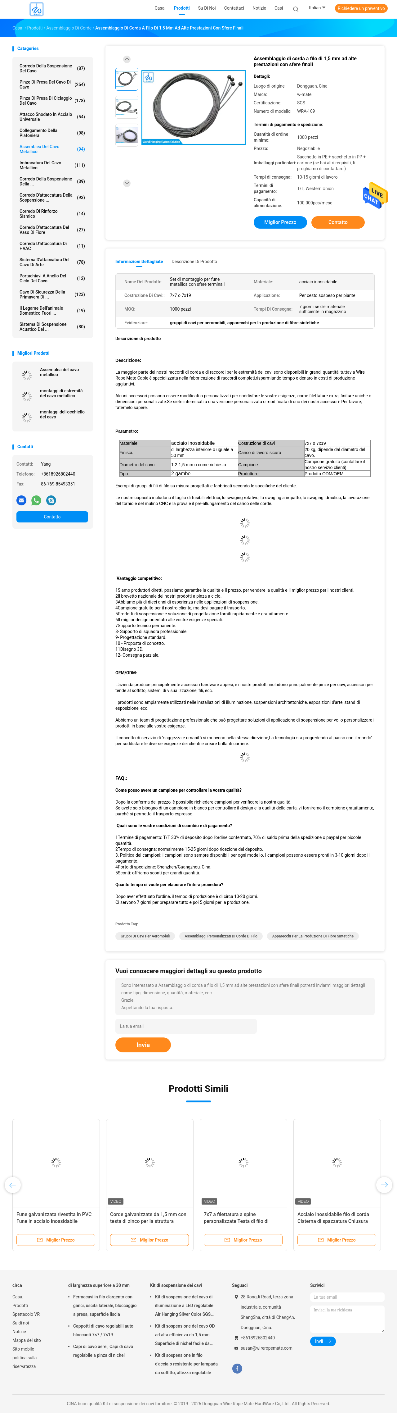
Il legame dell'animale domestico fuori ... (52, 311)
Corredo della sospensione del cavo (52, 68)
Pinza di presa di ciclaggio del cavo (52, 101)
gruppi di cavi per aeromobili (145, 936)
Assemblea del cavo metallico (52, 149)
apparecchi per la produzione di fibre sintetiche (313, 936)
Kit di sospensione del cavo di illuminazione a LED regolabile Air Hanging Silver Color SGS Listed (184, 1306)
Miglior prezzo (280, 222)
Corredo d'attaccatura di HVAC (52, 246)
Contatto (52, 516)
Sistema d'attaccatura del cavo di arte (52, 262)
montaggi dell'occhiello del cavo (62, 414)
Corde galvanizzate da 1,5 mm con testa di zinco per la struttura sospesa (148, 1221)
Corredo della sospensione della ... (52, 181)
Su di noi (20, 1322)
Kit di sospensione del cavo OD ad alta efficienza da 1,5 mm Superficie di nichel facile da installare (185, 1336)
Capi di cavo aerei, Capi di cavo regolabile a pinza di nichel (103, 1351)
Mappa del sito (26, 1340)
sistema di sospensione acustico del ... (52, 327)
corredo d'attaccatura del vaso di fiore (52, 230)
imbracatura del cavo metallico (52, 165)
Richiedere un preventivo (361, 8)
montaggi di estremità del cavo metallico (61, 393)
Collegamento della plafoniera (52, 133)
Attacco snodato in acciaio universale (52, 117)
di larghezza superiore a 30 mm (99, 1285)
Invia (143, 1045)
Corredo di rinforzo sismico (52, 214)
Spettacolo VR (26, 1314)
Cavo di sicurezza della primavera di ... (52, 294)
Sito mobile (23, 1349)
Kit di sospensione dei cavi (176, 1285)
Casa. (17, 1296)
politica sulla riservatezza (24, 1362)
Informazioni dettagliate (139, 261)
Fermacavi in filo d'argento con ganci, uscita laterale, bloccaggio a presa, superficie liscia (104, 1305)
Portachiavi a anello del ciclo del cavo (52, 278)
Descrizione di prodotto (194, 261)
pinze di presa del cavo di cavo (52, 84)
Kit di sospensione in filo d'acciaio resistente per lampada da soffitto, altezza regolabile (186, 1364)
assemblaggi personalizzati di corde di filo (221, 936)
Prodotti (20, 1305)
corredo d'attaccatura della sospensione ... (52, 198)
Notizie (19, 1331)
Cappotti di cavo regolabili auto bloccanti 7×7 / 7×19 (103, 1330)
